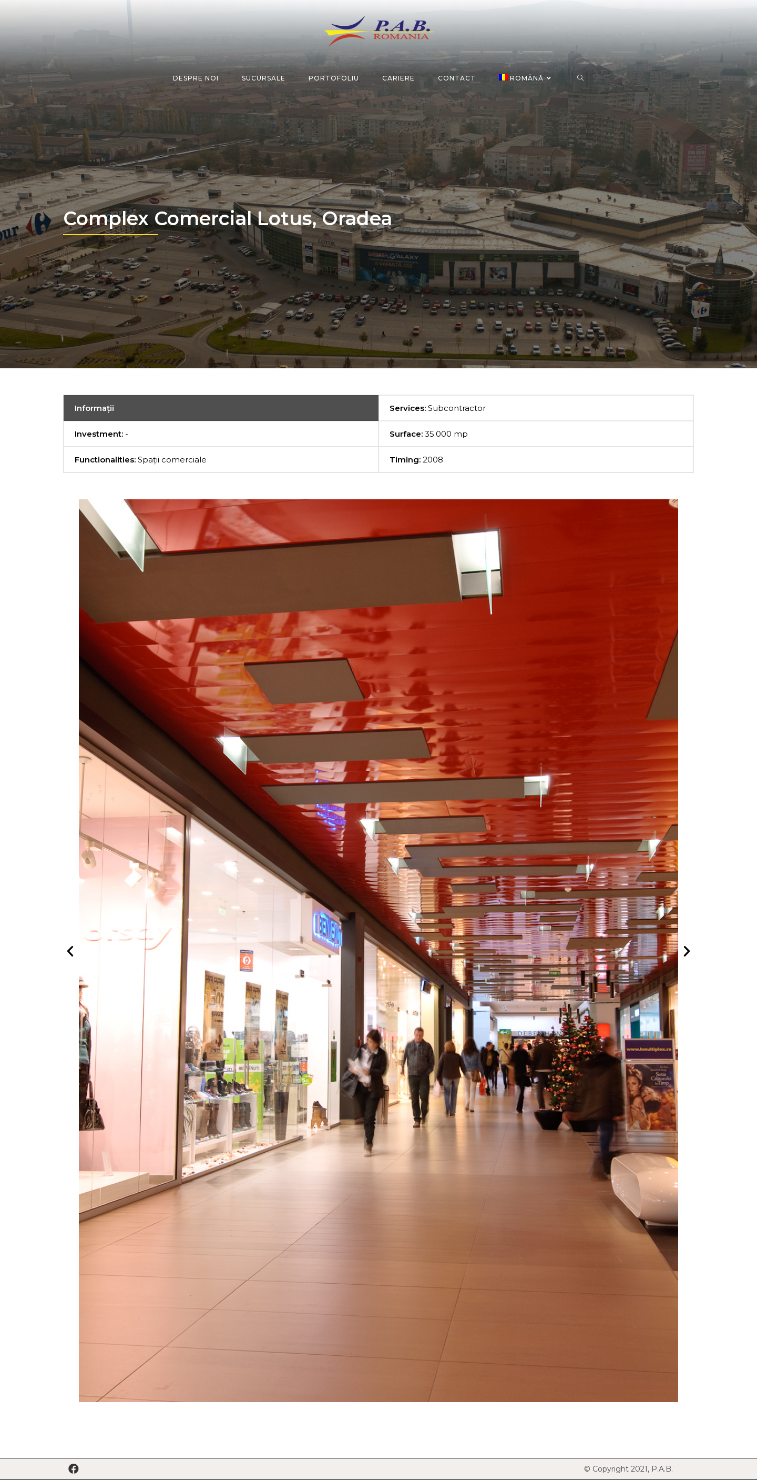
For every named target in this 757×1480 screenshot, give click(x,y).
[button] (70, 950)
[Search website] (581, 78)
